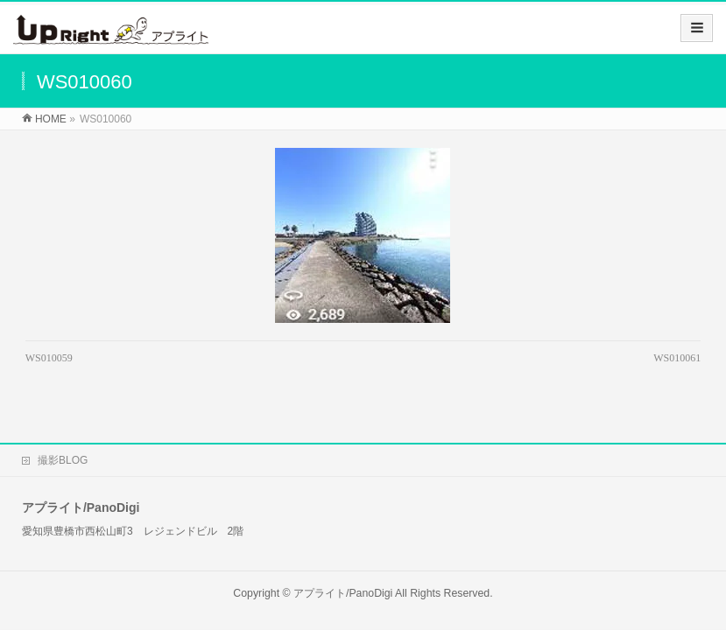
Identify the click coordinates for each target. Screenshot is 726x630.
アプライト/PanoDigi (342, 577)
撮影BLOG (63, 444)
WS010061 (677, 358)
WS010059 (49, 358)
